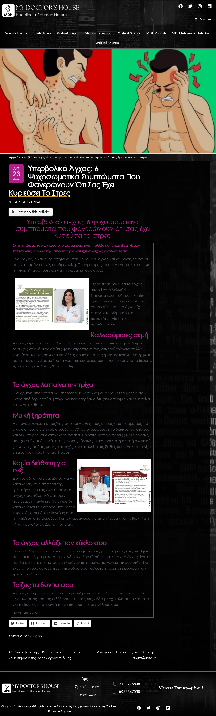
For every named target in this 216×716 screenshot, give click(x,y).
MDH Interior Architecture (191, 33)
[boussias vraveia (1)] (52, 304)
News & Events (16, 33)
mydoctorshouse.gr (18, 706)
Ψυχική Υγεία (33, 636)
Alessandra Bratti (28, 202)
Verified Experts (107, 43)
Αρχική (13, 157)
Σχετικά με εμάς (87, 687)
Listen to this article (30, 212)
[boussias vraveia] (114, 485)
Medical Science (129, 33)
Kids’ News (43, 33)
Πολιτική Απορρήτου (74, 706)
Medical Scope (66, 33)
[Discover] (203, 19)
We (68, 711)
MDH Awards (156, 33)
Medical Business (97, 33)
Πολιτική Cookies (104, 706)
